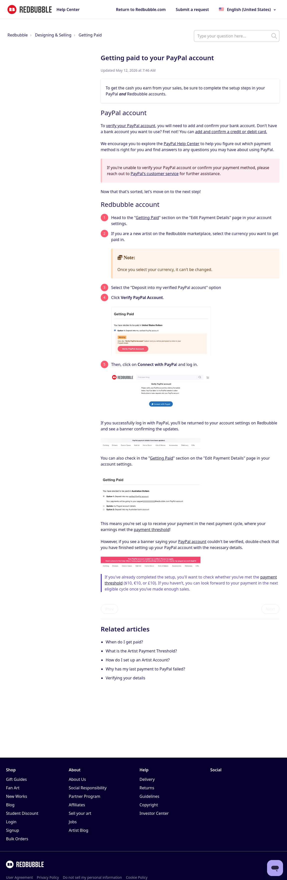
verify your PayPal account (130, 125)
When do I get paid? (124, 642)
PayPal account (192, 541)
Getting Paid (90, 35)
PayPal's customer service (155, 173)
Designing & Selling (53, 35)
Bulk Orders (17, 839)
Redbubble (17, 35)
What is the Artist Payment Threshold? (141, 651)
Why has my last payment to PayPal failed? (145, 669)
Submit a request (192, 9)
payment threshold (152, 529)
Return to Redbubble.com (141, 9)
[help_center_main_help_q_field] (237, 36)
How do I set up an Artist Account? (138, 660)
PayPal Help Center (181, 143)
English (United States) (249, 9)
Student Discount (22, 813)
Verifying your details (125, 678)
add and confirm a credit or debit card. (231, 131)
